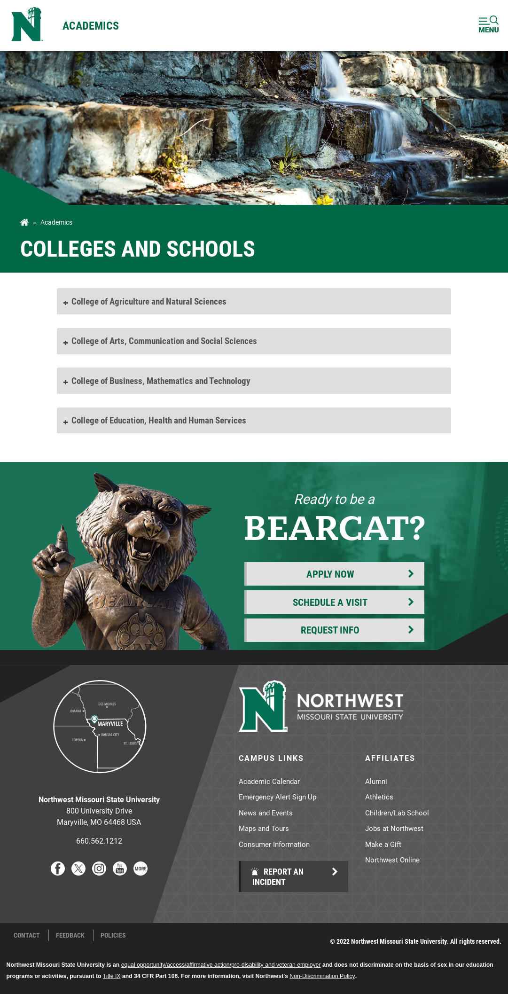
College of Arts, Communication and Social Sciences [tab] (160, 340)
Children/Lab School (397, 812)
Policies (113, 935)
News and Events (266, 812)
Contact (27, 935)
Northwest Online (392, 859)
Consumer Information (274, 844)
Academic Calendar (269, 781)
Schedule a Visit (330, 602)
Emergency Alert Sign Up (277, 796)
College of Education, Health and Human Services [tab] (154, 420)
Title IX (112, 976)
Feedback (70, 935)
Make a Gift (383, 844)
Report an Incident (277, 876)
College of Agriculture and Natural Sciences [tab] (144, 301)
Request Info (330, 629)
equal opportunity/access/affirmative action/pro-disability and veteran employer (221, 965)
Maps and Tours (264, 828)
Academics (91, 25)
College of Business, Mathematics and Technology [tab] (156, 380)
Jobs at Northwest (394, 828)
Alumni (376, 781)
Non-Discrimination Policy (322, 976)
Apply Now (330, 573)
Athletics (379, 796)
